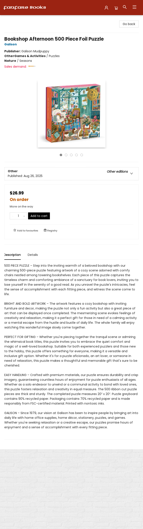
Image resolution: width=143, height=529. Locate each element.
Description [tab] (12, 255)
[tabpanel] (71, 351)
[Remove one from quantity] (12, 216)
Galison (11, 44)
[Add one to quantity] (24, 216)
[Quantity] (18, 215)
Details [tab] (33, 255)
